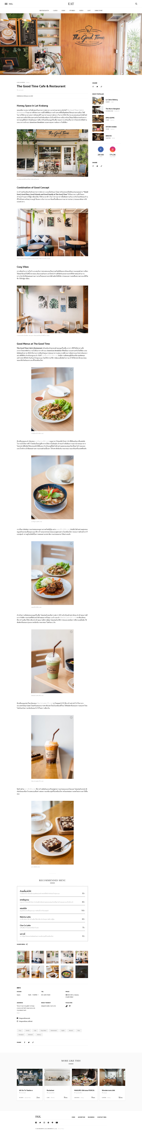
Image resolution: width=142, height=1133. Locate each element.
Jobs (73, 1117)
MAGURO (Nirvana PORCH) (84, 1090)
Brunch (71, 1030)
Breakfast (21, 1034)
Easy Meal (43, 1030)
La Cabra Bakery (112, 99)
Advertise (81, 1117)
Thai (78, 1030)
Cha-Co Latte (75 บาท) (45, 703)
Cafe (35, 1030)
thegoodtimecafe (24, 1018)
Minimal (30, 1034)
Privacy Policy (61, 1128)
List (89, 10)
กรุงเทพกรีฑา (51, 1092)
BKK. (38, 1117)
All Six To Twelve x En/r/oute (26, 1091)
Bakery (39, 1034)
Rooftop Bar (116, 111)
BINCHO (109, 135)
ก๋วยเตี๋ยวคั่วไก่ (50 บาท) (50, 355)
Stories (72, 10)
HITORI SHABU (111, 126)
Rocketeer (50, 1090)
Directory (99, 10)
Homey (27, 82)
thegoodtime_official (25, 1021)
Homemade (54, 1030)
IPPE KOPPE (110, 117)
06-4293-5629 (45, 995)
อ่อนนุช (104, 1092)
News (81, 10)
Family (27, 1030)
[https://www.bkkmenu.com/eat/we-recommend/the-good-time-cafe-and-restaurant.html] (33, 1042)
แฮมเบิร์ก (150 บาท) (63, 529)
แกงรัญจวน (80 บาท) (42, 441)
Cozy (20, 1030)
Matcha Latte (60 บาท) (68, 617)
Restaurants (44, 10)
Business (91, 1117)
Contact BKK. (102, 1117)
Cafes (55, 10)
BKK (11, 4)
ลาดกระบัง (20, 90)
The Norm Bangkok (113, 108)
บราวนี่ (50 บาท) (30, 789)
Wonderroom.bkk (108, 1090)
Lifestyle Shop (28, 1097)
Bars (63, 10)
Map (18, 1012)
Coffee (63, 1030)
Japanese (112, 120)
